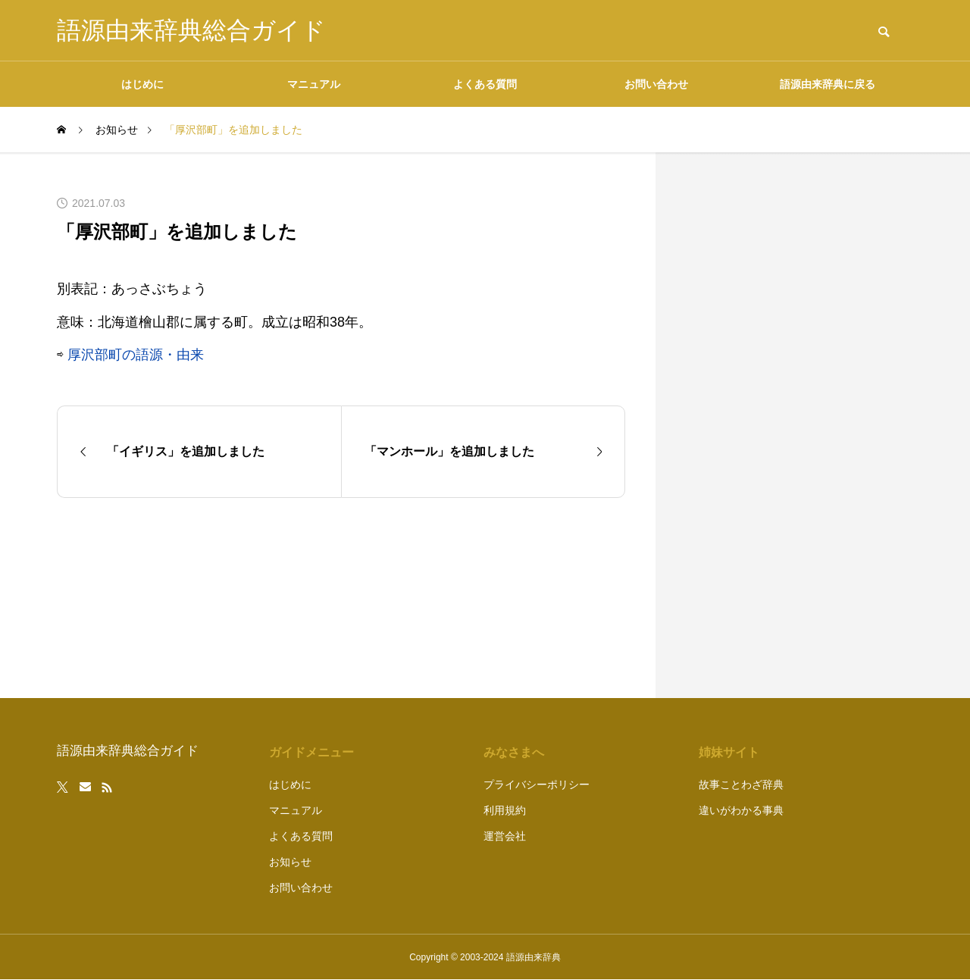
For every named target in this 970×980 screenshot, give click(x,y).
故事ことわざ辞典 (741, 784)
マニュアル (313, 84)
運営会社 (504, 836)
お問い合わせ (656, 84)
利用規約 (504, 810)
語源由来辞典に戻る (827, 84)
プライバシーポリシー (536, 784)
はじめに (142, 84)
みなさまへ (513, 752)
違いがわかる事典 (741, 810)
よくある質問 (485, 84)
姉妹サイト (729, 752)
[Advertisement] (799, 425)
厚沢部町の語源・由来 (135, 354)
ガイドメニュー (311, 752)
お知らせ (290, 862)
